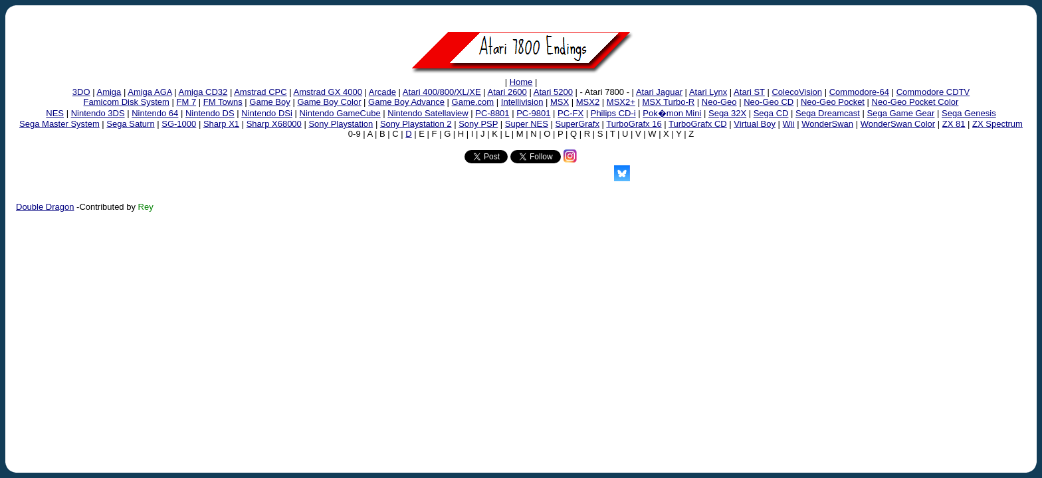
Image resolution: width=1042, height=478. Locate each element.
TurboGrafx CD (698, 124)
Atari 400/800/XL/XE (442, 92)
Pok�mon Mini (672, 113)
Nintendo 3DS (98, 113)
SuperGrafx (577, 124)
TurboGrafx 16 (633, 124)
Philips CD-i (613, 113)
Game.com (473, 102)
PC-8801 (492, 113)
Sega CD (771, 113)
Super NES (526, 124)
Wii (789, 124)
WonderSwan (827, 124)
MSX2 (587, 102)
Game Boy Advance (406, 102)
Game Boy (269, 102)
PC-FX (570, 113)
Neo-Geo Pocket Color (915, 102)
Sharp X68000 (274, 124)
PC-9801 (533, 113)
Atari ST (749, 92)
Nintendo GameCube (340, 113)
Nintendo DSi (266, 113)
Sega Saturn (130, 124)
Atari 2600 (507, 92)
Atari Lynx (708, 92)
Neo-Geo (719, 102)
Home (521, 82)
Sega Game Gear (901, 113)
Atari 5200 (553, 92)
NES (55, 113)
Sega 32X (727, 113)
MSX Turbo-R (668, 102)
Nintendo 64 (155, 113)
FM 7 (187, 102)
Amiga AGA (149, 92)
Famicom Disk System (126, 102)
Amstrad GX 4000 (328, 92)
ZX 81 (954, 124)
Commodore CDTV (933, 92)
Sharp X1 (221, 124)
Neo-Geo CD (768, 102)
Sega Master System (59, 124)
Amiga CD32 (203, 92)
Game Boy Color (329, 102)
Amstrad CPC (260, 92)
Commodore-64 (859, 92)
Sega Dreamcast (827, 113)
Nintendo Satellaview (427, 113)
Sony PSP (478, 124)
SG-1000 (178, 124)
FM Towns (223, 102)
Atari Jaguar (659, 92)
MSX (559, 102)
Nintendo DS (210, 113)
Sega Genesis (969, 113)
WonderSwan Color (898, 124)
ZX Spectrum (997, 124)
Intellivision (522, 102)
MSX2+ (621, 102)
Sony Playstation (340, 124)
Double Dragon (45, 207)
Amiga (108, 92)
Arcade (382, 92)
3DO (81, 92)
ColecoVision (797, 92)
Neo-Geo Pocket (833, 102)
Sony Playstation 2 (416, 124)
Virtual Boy (755, 124)
